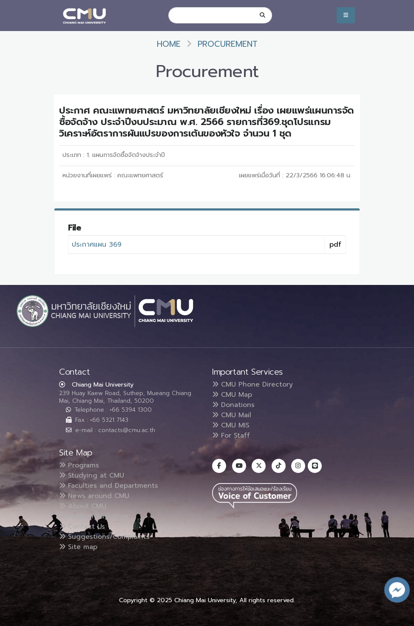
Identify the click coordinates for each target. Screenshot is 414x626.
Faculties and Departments (109, 486)
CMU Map (232, 395)
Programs (79, 465)
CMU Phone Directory (252, 384)
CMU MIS (231, 425)
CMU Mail (232, 415)
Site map (78, 547)
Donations (233, 405)
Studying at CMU (92, 475)
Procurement (228, 44)
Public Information (94, 516)
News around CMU (94, 496)
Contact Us (82, 526)
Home (169, 44)
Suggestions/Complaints (105, 537)
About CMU (83, 506)
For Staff (231, 435)
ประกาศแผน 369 (97, 244)
